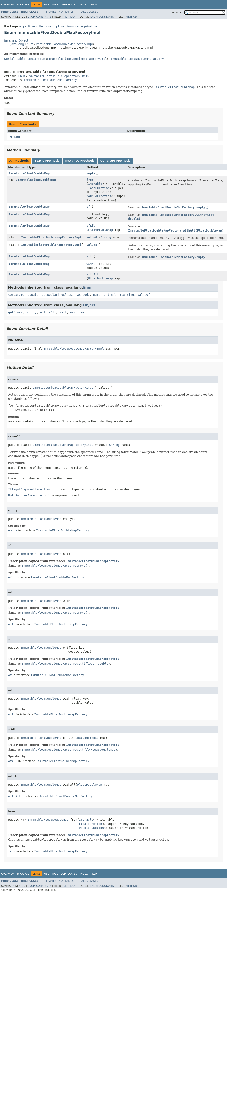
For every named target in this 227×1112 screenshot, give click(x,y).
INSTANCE (15, 137)
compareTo (16, 294)
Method (69, 16)
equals (33, 294)
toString (127, 294)
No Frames (66, 11)
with (89, 256)
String (106, 237)
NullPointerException (26, 495)
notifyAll (48, 312)
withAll (92, 274)
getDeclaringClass (57, 294)
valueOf (92, 237)
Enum (21, 76)
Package (23, 4)
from (89, 179)
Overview (8, 4)
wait (63, 312)
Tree (55, 4)
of (88, 206)
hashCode (82, 294)
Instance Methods (79, 160)
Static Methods (46, 160)
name (96, 294)
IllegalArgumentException (29, 489)
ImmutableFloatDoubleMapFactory (137, 58)
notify (31, 312)
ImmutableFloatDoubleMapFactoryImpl (64, 44)
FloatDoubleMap (100, 230)
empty (90, 173)
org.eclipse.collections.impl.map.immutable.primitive (58, 26)
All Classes (89, 11)
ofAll (90, 225)
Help (93, 4)
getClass (15, 312)
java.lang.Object (16, 40)
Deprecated (69, 4)
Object (89, 305)
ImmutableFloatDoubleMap (29, 173)
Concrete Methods (115, 160)
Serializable (14, 58)
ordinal (110, 294)
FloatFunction (97, 188)
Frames (51, 11)
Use (46, 4)
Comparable (36, 58)
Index (84, 4)
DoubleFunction (98, 196)
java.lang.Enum (21, 44)
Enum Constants (39, 16)
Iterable (95, 183)
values (91, 244)
